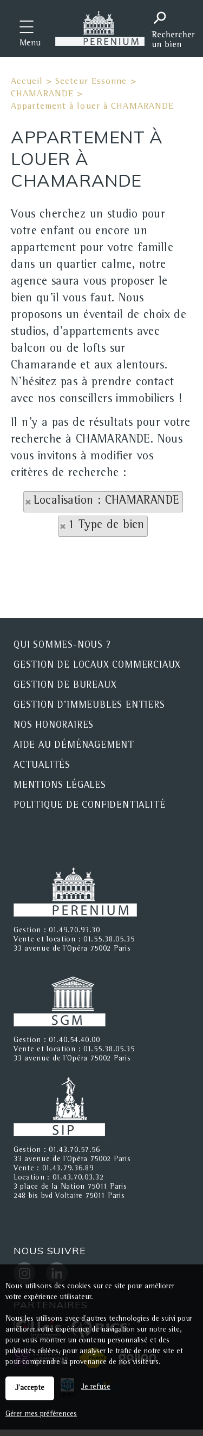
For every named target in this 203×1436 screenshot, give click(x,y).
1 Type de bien (106, 526)
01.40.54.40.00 (74, 1040)
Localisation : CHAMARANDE (107, 502)
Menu (30, 43)
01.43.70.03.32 (78, 1178)
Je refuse (95, 1387)
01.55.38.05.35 (109, 940)
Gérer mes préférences (41, 1414)
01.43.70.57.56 (74, 1150)
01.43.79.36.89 (68, 1168)
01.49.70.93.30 (74, 930)
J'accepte (29, 1388)
